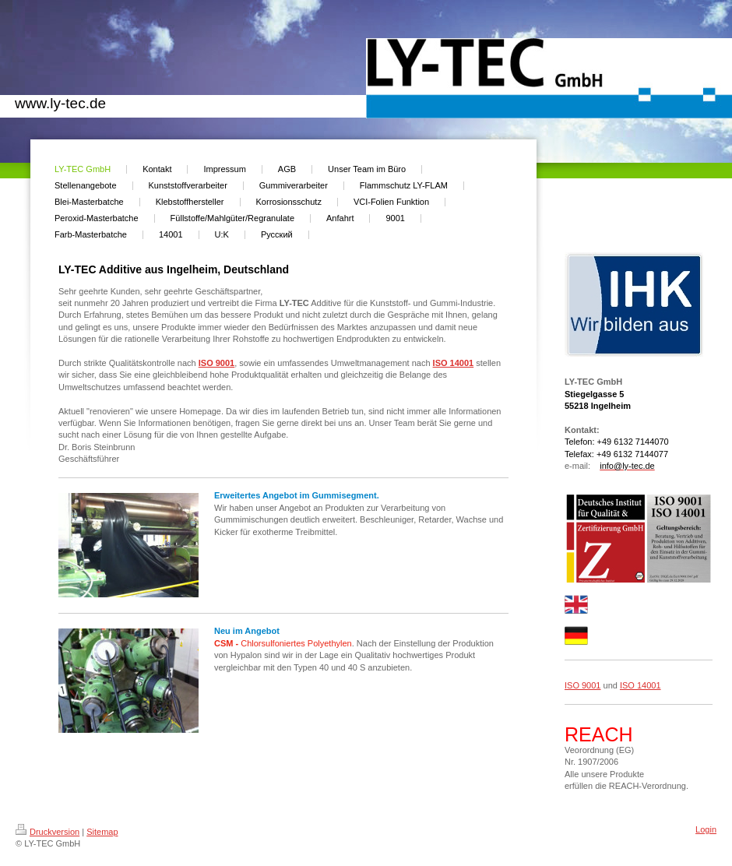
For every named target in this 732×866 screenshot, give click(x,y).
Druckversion (47, 831)
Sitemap (102, 831)
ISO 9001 (216, 363)
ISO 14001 (453, 363)
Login (705, 829)
